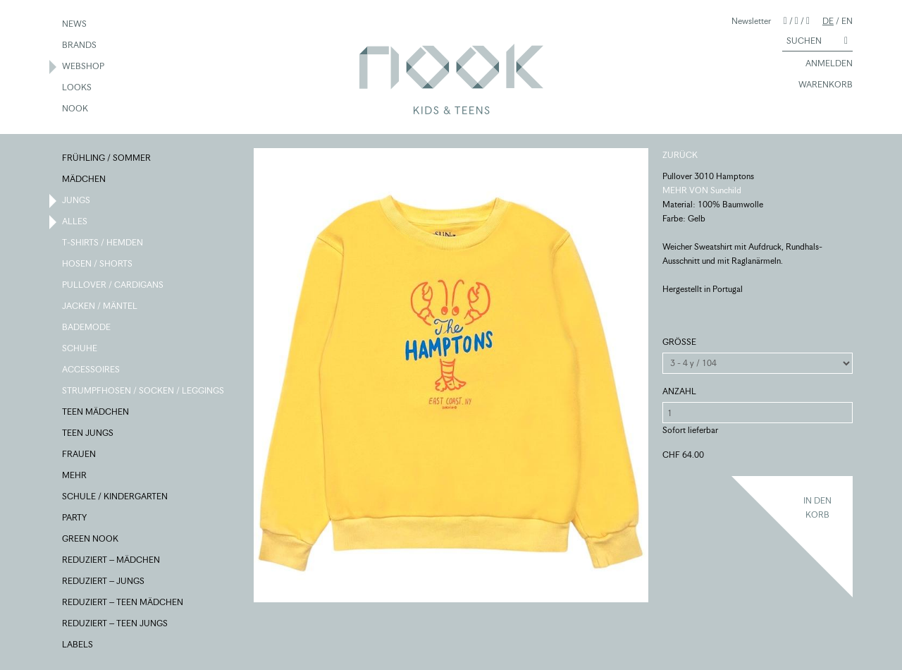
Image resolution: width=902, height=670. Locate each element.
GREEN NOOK (90, 539)
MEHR (75, 476)
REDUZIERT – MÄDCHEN (111, 561)
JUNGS (76, 201)
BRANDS (80, 46)
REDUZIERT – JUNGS (103, 582)
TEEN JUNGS (88, 434)
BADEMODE (87, 328)
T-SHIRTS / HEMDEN (103, 243)
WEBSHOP (83, 67)
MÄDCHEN (84, 180)
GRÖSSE (679, 341)
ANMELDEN (823, 64)
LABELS (78, 645)
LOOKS (77, 88)
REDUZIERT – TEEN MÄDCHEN (123, 603)
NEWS (75, 25)
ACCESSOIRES (91, 370)
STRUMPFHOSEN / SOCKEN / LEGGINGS (143, 391)
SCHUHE (80, 349)
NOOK (75, 109)
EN (847, 21)
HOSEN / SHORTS (97, 264)
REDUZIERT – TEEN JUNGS (115, 624)
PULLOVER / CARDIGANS (113, 286)
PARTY (75, 518)
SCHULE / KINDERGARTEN (115, 497)
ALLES (75, 222)
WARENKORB (819, 85)
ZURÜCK (680, 155)
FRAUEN (79, 455)
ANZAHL (679, 391)
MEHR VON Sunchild (701, 190)
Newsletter (751, 21)
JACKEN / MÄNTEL (100, 307)
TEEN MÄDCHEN (96, 413)
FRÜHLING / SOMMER (107, 159)
